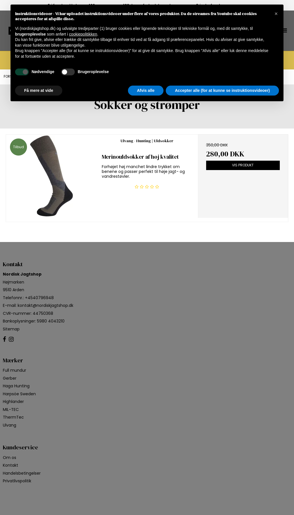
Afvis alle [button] (145, 90)
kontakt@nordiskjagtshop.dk (45, 305)
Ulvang (9, 425)
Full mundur (14, 370)
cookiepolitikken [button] (83, 34)
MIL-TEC (11, 409)
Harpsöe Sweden (19, 394)
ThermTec (13, 417)
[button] (276, 13)
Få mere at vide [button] (38, 90)
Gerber (9, 378)
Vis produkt (243, 165)
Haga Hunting (16, 386)
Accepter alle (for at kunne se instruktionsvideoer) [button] (222, 90)
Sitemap (11, 329)
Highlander (13, 401)
